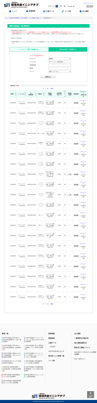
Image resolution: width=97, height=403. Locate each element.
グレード (32, 71)
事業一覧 (5, 333)
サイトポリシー (79, 359)
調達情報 (51, 338)
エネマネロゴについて (56, 351)
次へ (48, 88)
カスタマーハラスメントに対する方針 (85, 353)
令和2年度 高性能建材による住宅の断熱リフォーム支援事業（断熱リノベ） (26, 17)
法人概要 (77, 333)
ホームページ (83, 101)
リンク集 (51, 360)
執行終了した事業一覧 (56, 356)
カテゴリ (33, 58)
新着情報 (51, 333)
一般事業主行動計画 (81, 338)
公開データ (52, 343)
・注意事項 (51, 346)
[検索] (76, 6)
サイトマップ (89, 3)
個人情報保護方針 (80, 343)
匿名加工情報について (82, 347)
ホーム (6, 17)
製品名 (31, 68)
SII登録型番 (33, 65)
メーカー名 (33, 62)
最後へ (52, 88)
